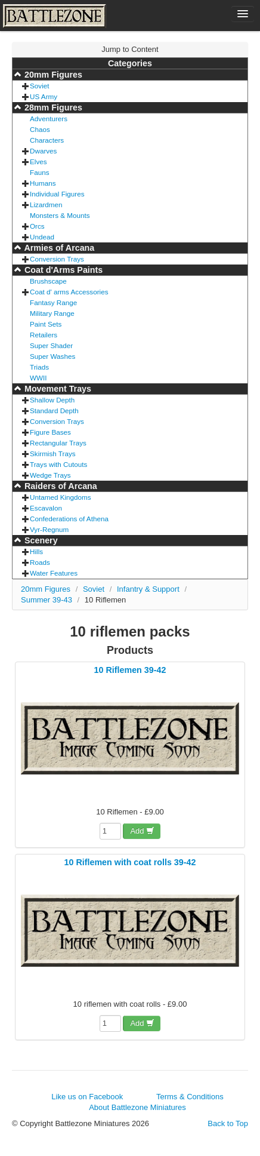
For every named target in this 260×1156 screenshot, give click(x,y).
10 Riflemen (105, 599)
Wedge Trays (50, 475)
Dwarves (43, 151)
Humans (43, 183)
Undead (42, 237)
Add (142, 830)
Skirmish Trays (53, 453)
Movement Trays (56, 388)
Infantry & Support (148, 589)
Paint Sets (45, 324)
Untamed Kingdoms (60, 497)
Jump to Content (129, 49)
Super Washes (52, 356)
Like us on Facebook (87, 1096)
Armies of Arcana (58, 248)
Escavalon (46, 508)
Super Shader (51, 345)
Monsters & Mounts (60, 215)
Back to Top (228, 1123)
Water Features (54, 573)
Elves (38, 161)
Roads (40, 562)
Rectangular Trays (58, 443)
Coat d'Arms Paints (62, 270)
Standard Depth (54, 410)
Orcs (37, 226)
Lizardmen (46, 204)
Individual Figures (57, 194)
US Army (43, 96)
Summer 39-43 (46, 599)
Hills (36, 551)
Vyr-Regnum (49, 529)
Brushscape (48, 281)
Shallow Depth (52, 400)
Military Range (52, 313)
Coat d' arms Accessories (69, 292)
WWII (38, 378)
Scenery (40, 540)
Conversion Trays (57, 259)
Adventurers (48, 118)
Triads (39, 367)
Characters (47, 140)
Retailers (43, 335)
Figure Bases (50, 432)
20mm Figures (52, 74)
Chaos (40, 129)
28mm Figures (52, 107)
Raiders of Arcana (59, 486)
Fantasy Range (53, 302)
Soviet (39, 86)
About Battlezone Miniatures (137, 1107)
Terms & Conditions (190, 1096)
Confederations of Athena (69, 518)
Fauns (39, 172)
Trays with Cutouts (58, 464)
